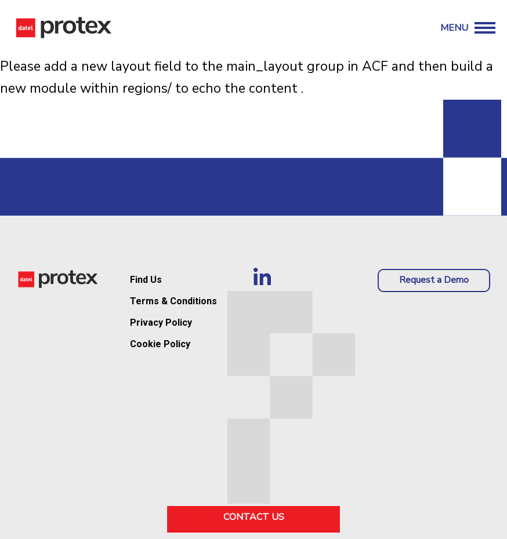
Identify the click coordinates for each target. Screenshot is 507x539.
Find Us (146, 279)
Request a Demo (434, 280)
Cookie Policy (160, 343)
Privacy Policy (161, 322)
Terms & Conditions (173, 301)
